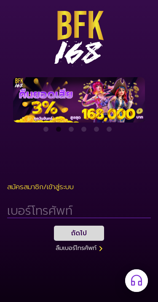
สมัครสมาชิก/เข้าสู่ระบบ (40, 187)
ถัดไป (79, 233)
